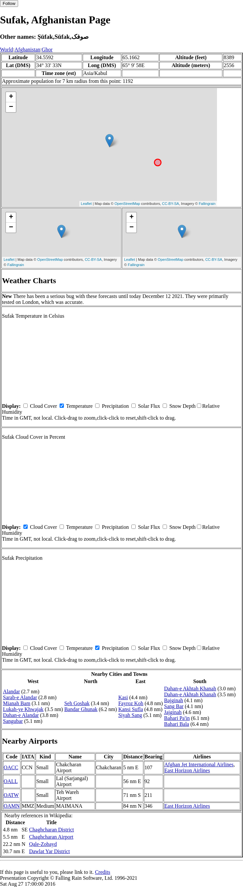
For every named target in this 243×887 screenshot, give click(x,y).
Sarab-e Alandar (20, 697)
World (6, 49)
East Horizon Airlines (187, 770)
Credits (102, 872)
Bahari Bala (176, 724)
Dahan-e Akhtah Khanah (190, 688)
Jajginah (172, 712)
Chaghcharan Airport (51, 837)
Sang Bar (173, 706)
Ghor (47, 49)
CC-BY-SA (170, 204)
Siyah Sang (130, 715)
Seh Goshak (77, 703)
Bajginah (173, 700)
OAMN (12, 806)
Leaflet (86, 204)
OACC (11, 767)
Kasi (123, 697)
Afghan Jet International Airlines (198, 764)
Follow (9, 3)
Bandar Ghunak (80, 709)
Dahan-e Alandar (21, 715)
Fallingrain (207, 204)
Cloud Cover (43, 406)
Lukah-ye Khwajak (23, 709)
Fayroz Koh (130, 703)
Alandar (11, 691)
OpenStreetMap (127, 204)
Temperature (79, 406)
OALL (11, 781)
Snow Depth (182, 406)
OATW (11, 795)
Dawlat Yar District (49, 851)
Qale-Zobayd (43, 844)
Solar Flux (149, 406)
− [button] (11, 107)
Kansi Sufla (130, 709)
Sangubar (13, 721)
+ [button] (11, 97)
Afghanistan (27, 49)
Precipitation (115, 406)
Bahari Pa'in (177, 718)
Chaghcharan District (51, 829)
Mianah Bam (16, 703)
